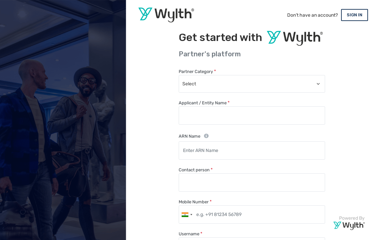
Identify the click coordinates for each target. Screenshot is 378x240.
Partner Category (196, 71)
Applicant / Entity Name (203, 102)
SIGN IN (354, 14)
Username (189, 233)
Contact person (194, 169)
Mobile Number (194, 201)
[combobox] (252, 84)
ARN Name (189, 136)
